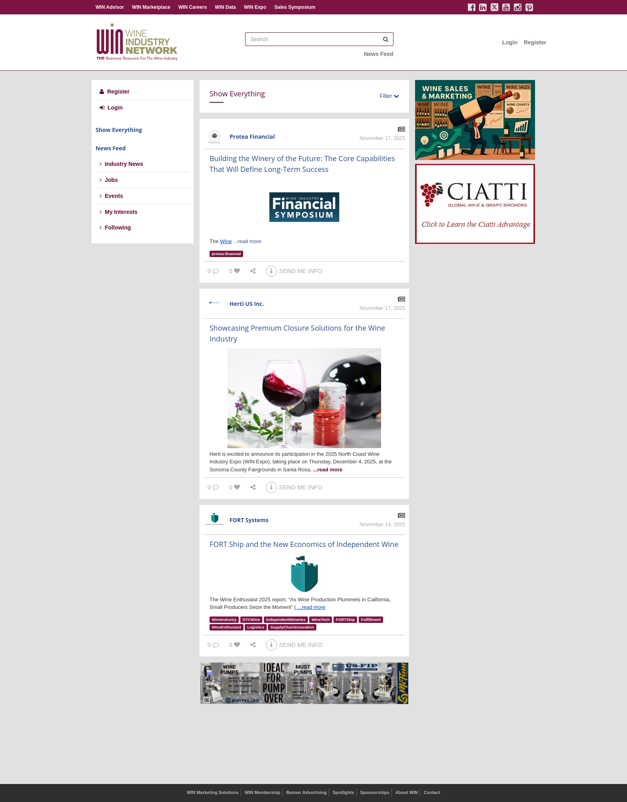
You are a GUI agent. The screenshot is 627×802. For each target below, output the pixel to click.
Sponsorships (374, 792)
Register (535, 42)
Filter (389, 96)
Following (115, 227)
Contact (432, 792)
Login (509, 42)
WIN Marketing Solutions (213, 792)
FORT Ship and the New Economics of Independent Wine (304, 544)
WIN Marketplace (151, 7)
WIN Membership (262, 792)
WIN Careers (192, 7)
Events (111, 196)
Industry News (121, 164)
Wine (226, 241)
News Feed (378, 54)
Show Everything (119, 130)
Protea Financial (252, 136)
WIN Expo (255, 7)
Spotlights (343, 792)
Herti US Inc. (247, 303)
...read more (247, 241)
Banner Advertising (306, 792)
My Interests (119, 212)
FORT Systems (249, 520)
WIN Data (225, 7)
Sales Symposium (294, 7)
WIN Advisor (110, 7)
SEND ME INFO (294, 270)
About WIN (406, 792)
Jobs (109, 180)
